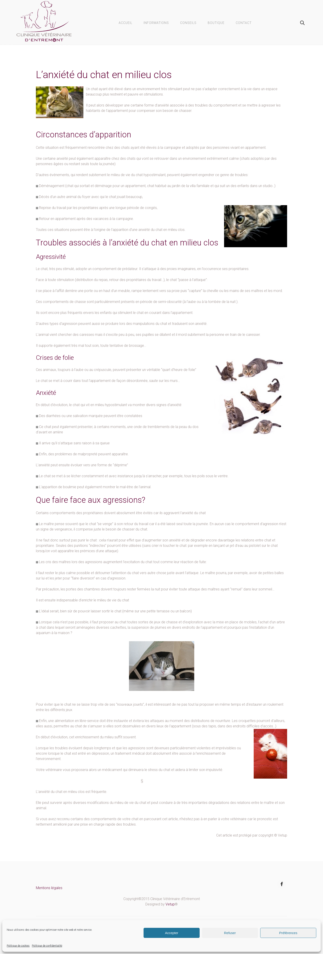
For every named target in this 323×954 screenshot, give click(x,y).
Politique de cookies (18, 945)
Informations (156, 23)
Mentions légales (49, 888)
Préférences (288, 933)
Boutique (216, 23)
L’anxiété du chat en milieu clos (104, 75)
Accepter (171, 933)
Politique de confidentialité (47, 945)
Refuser (230, 933)
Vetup (170, 904)
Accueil (125, 23)
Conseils (188, 23)
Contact (244, 23)
